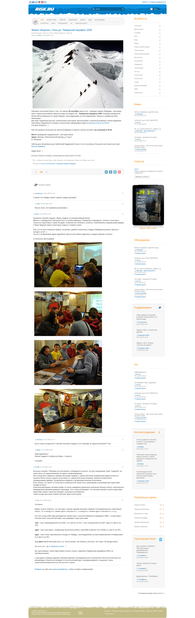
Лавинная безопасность (141, 522)
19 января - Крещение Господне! (145, 137)
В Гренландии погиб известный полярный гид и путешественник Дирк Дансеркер (146, 475)
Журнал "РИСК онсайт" (148, 228)
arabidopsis (39, 193)
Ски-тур (136, 71)
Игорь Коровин (141, 149)
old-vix (138, 122)
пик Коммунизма (69, 160)
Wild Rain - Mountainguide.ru (145, 131)
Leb (38, 500)
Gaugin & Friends (139, 505)
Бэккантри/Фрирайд (140, 85)
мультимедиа (100, 20)
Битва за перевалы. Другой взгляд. (146, 112)
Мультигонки (138, 57)
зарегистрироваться (158, 2)
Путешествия (138, 61)
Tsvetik (37, 467)
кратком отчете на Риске (99, 123)
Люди (90, 20)
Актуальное (44, 23)
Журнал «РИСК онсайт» (155, 611)
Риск (42, 20)
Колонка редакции (144, 432)
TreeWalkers (142, 555)
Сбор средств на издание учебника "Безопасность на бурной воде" (146, 317)
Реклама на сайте (139, 611)
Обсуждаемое (62, 23)
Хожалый (139, 114)
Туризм (136, 82)
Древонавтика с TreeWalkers (147, 576)
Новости (45, 33)
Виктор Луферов (38, 146)
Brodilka (141, 447)
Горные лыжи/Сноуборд (141, 47)
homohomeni (142, 322)
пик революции (48, 160)
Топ (71, 23)
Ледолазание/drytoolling (141, 54)
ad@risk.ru (161, 593)
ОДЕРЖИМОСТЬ (140, 372)
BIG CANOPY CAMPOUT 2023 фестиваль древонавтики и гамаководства (145, 549)
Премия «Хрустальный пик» (122, 611)
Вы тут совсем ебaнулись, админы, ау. (147, 129)
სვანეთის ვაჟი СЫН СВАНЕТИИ (145, 120)
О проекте (107, 611)
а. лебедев (38, 160)
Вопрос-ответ (52, 20)
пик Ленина (83, 160)
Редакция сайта (143, 335)
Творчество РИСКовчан (141, 509)
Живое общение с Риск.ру (63, 33)
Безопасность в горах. (141, 513)
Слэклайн (137, 33)
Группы (82, 20)
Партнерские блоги (148, 538)
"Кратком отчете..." (58, 546)
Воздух (136, 43)
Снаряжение (72, 20)
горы (89, 160)
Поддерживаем (142, 307)
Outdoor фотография (140, 518)
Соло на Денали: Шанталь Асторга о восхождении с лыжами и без (146, 442)
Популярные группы (145, 497)
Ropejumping (138, 92)
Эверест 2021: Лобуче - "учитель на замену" (145, 344)
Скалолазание (138, 68)
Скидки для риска (81, 23)
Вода (135, 40)
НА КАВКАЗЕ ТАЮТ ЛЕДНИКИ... (145, 382)
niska (39, 35)
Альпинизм (137, 26)
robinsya (39, 439)
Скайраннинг (138, 64)
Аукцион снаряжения (140, 526)
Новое (53, 23)
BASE (136, 89)
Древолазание (138, 29)
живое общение (58, 160)
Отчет (51, 33)
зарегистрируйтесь (60, 569)
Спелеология (138, 78)
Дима (38, 450)
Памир (77, 160)
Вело (135, 36)
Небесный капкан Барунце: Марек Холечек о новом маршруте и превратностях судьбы (146, 458)
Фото (93, 160)
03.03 (136, 169)
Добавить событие (142, 176)
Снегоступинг (138, 75)
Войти (144, 2)
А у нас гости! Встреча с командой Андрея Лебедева (57, 163)
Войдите (38, 569)
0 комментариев (140, 253)
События (62, 20)
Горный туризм (36, 33)
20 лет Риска (109, 613)
